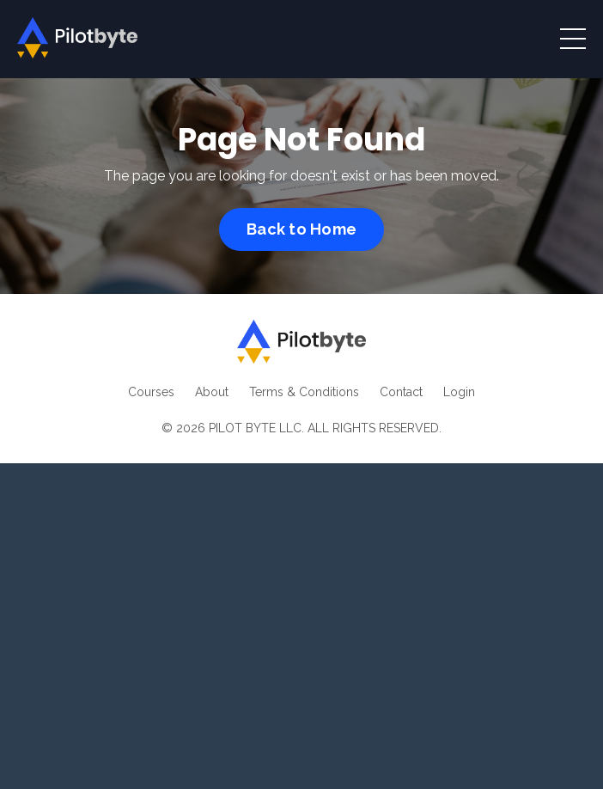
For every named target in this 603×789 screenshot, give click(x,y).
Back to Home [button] (301, 229)
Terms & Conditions (304, 392)
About (211, 392)
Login (459, 392)
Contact (401, 392)
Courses (151, 392)
